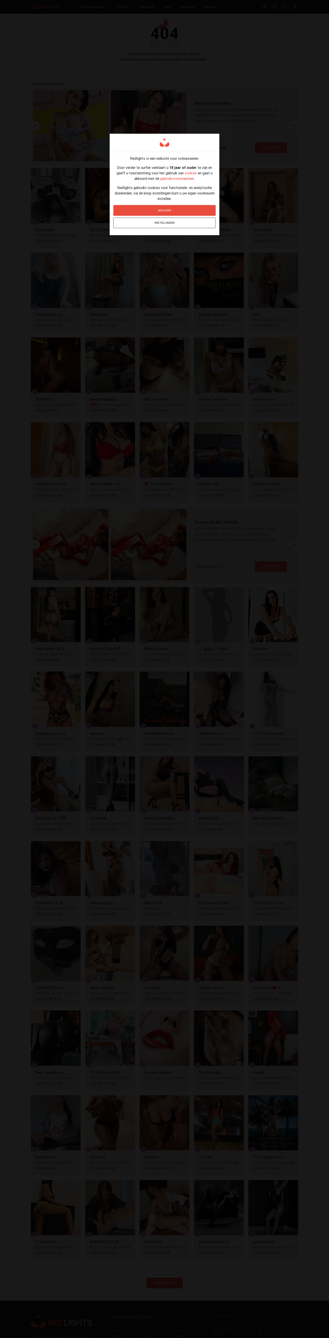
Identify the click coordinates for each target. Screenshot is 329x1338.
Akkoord (164, 210)
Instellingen (165, 223)
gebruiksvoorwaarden (177, 178)
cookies (191, 173)
